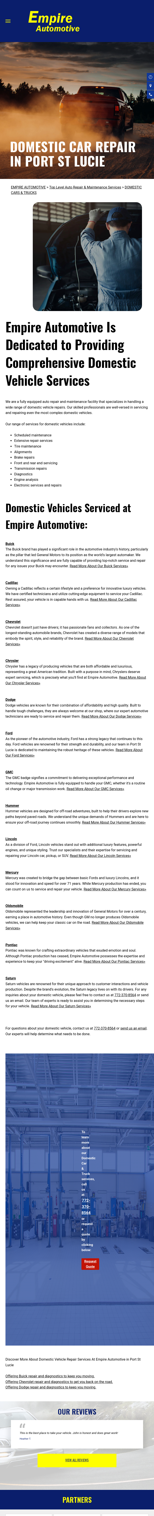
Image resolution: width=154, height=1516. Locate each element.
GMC (9, 772)
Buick (9, 544)
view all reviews (77, 1459)
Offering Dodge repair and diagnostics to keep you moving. (50, 1387)
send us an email (133, 1028)
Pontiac (11, 945)
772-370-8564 (125, 995)
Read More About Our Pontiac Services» (114, 961)
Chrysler (12, 661)
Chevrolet (13, 622)
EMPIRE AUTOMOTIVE (28, 187)
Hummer (12, 806)
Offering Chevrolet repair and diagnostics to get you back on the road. (59, 1382)
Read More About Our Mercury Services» (115, 889)
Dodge (10, 700)
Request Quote (90, 1264)
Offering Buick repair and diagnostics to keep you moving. (50, 1376)
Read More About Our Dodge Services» (111, 716)
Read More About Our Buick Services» (99, 566)
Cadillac (11, 583)
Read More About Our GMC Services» (95, 789)
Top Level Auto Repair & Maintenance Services (85, 187)
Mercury (12, 872)
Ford (8, 733)
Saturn (10, 978)
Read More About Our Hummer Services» (114, 822)
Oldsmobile (14, 906)
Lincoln (11, 839)
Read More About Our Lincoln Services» (100, 856)
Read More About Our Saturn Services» (61, 1006)
